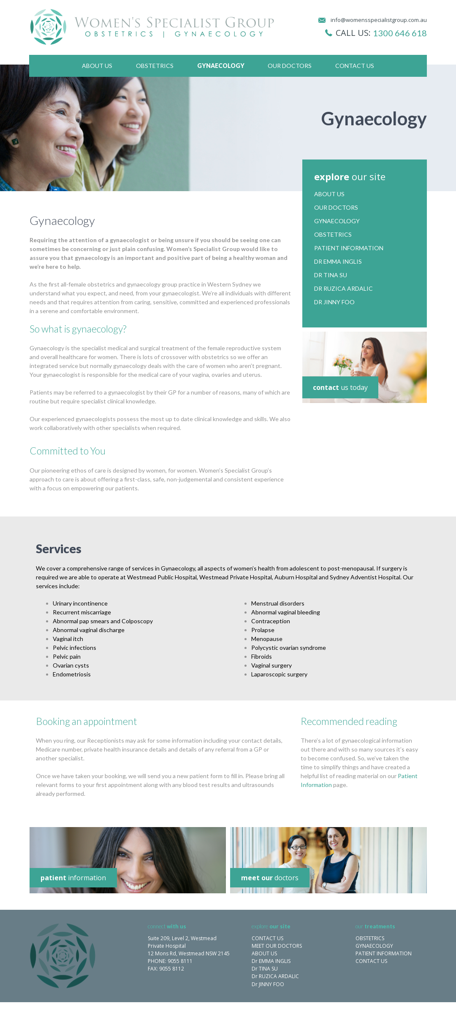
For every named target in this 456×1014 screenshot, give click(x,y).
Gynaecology (220, 65)
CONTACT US (267, 938)
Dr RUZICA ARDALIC (275, 976)
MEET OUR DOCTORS (277, 945)
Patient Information (348, 248)
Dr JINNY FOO (268, 984)
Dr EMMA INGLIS (271, 961)
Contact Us (354, 65)
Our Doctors (290, 65)
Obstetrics (155, 65)
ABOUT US (264, 953)
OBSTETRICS (370, 938)
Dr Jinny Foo (334, 302)
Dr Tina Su (330, 275)
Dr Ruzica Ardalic (343, 289)
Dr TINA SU (265, 968)
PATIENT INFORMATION (384, 953)
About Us (97, 65)
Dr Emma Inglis (338, 262)
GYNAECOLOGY (374, 945)
